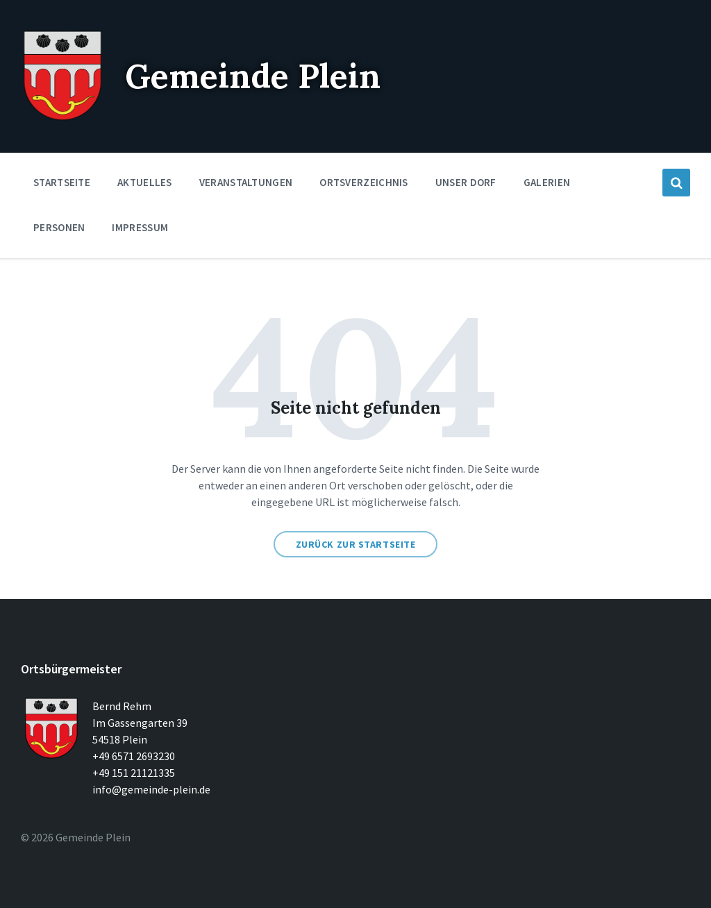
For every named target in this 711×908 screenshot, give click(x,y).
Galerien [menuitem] (547, 182)
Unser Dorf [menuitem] (465, 182)
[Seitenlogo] (62, 118)
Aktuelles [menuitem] (144, 182)
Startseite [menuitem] (61, 182)
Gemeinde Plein (252, 76)
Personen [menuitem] (59, 227)
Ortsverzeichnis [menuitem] (363, 182)
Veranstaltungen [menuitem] (246, 182)
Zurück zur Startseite (356, 544)
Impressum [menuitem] (140, 227)
